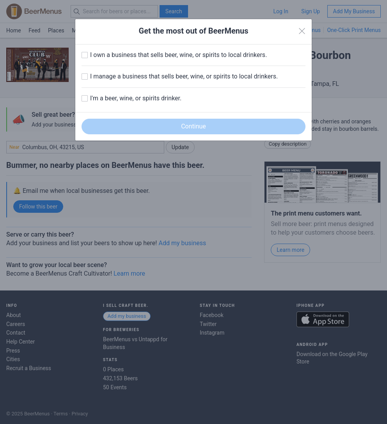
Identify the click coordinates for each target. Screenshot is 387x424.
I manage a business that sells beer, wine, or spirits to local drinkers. (184, 76)
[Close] (301, 31)
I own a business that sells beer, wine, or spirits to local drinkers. (178, 55)
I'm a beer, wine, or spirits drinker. (135, 98)
